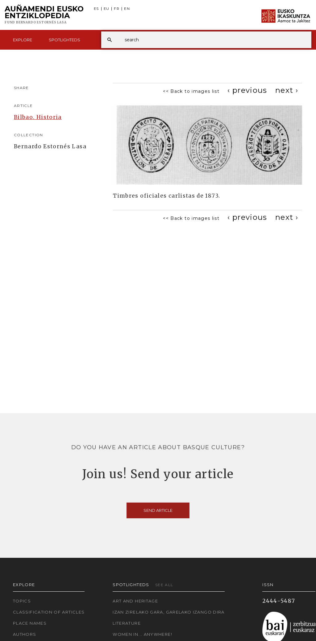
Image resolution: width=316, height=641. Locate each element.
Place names (30, 623)
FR (116, 8)
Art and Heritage (135, 600)
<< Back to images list (191, 91)
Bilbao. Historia (38, 117)
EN (127, 8)
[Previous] (247, 90)
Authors (24, 634)
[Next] (287, 90)
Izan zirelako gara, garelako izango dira (168, 612)
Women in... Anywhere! (142, 634)
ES (96, 8)
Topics (22, 600)
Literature (127, 623)
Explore (22, 39)
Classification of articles (49, 612)
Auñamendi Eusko (44, 15)
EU (107, 8)
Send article (158, 510)
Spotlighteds (64, 39)
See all (164, 584)
